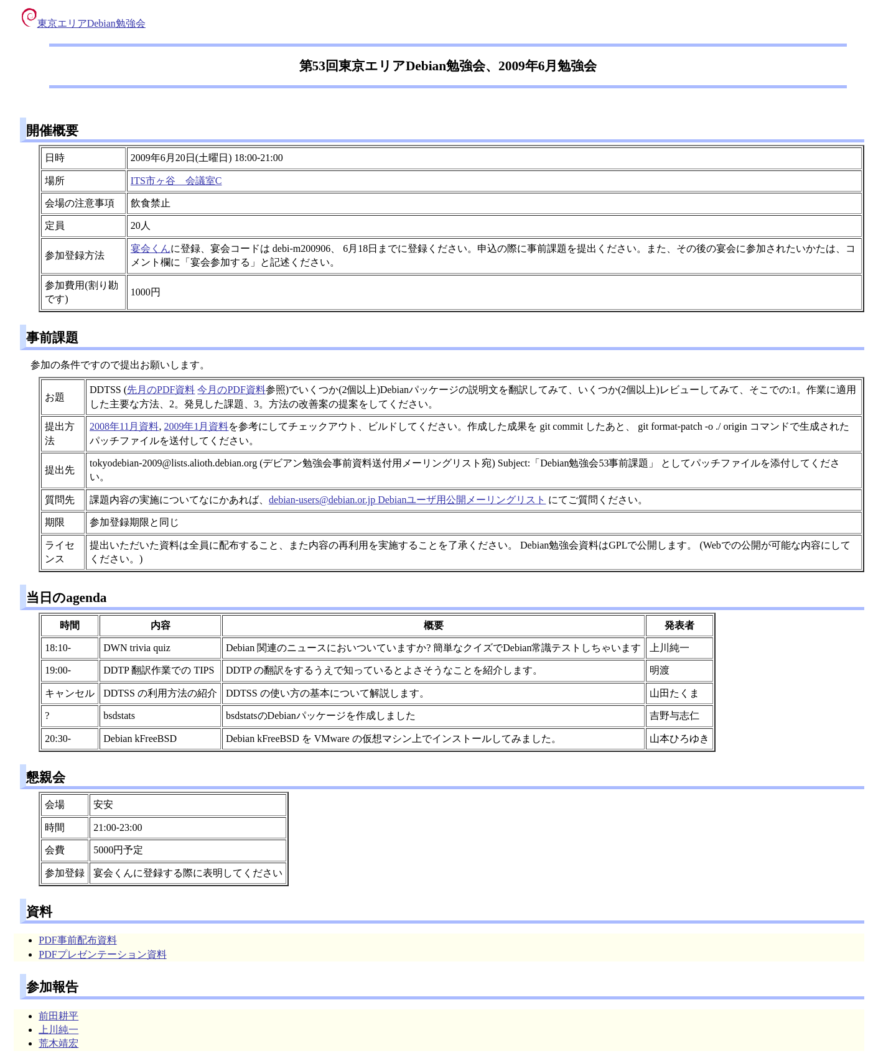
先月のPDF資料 (161, 389)
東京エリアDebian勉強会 (84, 23)
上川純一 (58, 1029)
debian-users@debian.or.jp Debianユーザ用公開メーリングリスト (407, 499)
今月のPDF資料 (231, 389)
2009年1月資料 (196, 426)
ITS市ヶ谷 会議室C (176, 180)
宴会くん (150, 248)
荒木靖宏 (58, 1043)
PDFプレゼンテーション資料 (102, 954)
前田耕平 (58, 1016)
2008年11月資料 (124, 426)
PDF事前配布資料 (77, 940)
